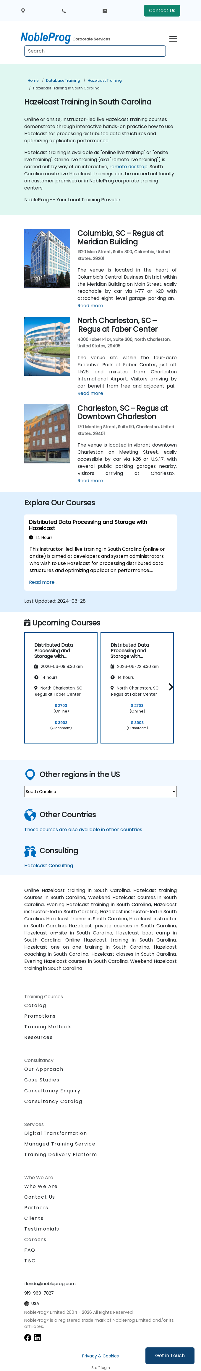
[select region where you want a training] (100, 791)
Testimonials (41, 1228)
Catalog (35, 1005)
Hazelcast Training (105, 80)
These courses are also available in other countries (83, 829)
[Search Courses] (95, 51)
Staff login (100, 1367)
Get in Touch (170, 1355)
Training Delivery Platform (60, 1154)
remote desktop (128, 166)
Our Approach (43, 1069)
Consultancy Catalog (53, 1101)
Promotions (40, 1016)
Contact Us (162, 10)
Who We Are (41, 1186)
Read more (90, 305)
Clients (33, 1218)
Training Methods (48, 1026)
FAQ (29, 1250)
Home (33, 80)
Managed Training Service (59, 1143)
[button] (169, 687)
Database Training (63, 80)
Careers (35, 1239)
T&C (30, 1260)
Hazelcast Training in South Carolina (66, 88)
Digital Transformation (55, 1133)
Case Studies (41, 1079)
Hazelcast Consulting (48, 865)
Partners (36, 1207)
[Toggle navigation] (173, 38)
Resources (38, 1037)
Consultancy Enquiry (52, 1091)
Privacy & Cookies (100, 1356)
